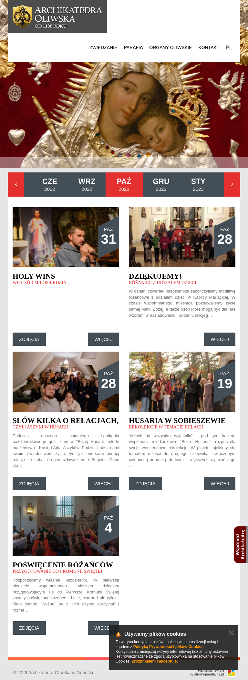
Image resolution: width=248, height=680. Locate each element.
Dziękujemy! (155, 276)
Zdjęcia (29, 339)
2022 (49, 184)
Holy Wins (34, 276)
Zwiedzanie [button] (103, 47)
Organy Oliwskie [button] (170, 47)
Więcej (103, 339)
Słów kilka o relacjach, (66, 421)
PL (229, 47)
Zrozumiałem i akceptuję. (155, 661)
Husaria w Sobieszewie (177, 421)
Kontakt (208, 47)
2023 (198, 184)
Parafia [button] (133, 47)
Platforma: (211, 670)
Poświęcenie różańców (63, 565)
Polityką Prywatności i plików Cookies (168, 646)
